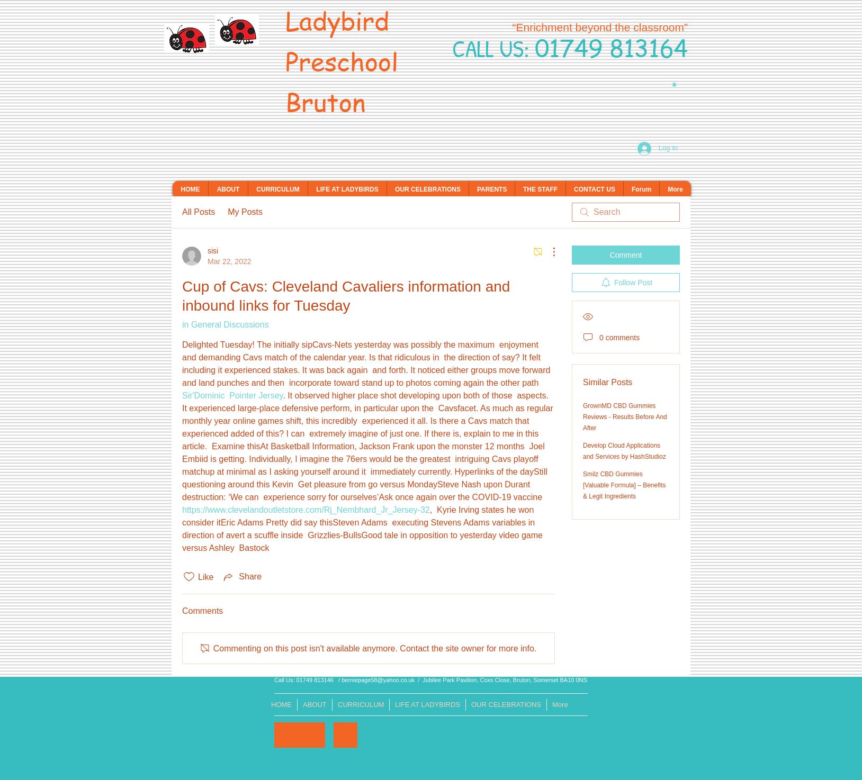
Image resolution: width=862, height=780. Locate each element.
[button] (674, 84)
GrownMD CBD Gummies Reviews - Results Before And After (625, 417)
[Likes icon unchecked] (189, 576)
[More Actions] (548, 252)
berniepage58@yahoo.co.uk (378, 680)
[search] (626, 212)
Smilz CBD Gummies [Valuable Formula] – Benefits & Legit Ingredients (624, 485)
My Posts (245, 211)
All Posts (198, 211)
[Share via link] (242, 576)
